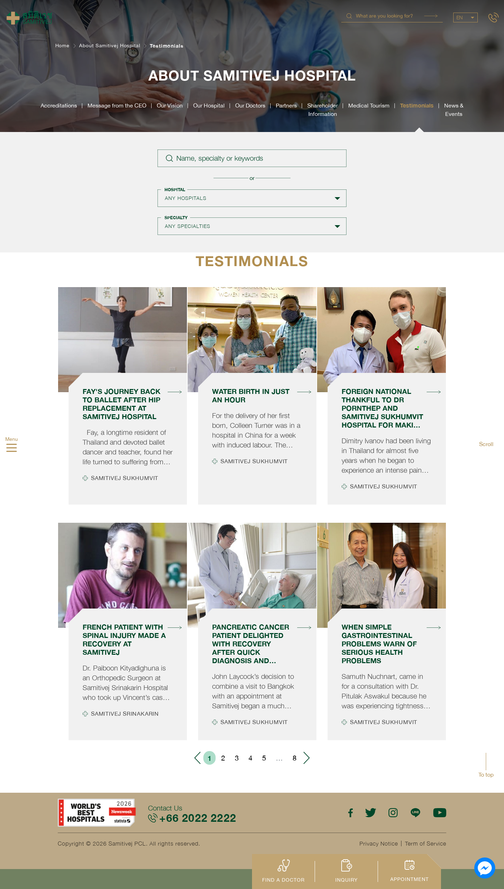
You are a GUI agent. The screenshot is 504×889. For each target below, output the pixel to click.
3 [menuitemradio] (237, 758)
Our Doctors (250, 105)
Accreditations (59, 105)
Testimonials (417, 105)
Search (431, 16)
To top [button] (485, 774)
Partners (286, 105)
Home (62, 45)
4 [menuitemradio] (250, 758)
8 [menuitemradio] (294, 758)
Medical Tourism (369, 105)
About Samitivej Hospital (109, 45)
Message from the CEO (117, 105)
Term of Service (425, 843)
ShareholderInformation (322, 109)
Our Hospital (209, 105)
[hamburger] (11, 448)
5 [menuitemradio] (264, 758)
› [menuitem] (306, 758)
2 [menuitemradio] (223, 758)
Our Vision (170, 105)
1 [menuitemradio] (209, 758)
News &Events (453, 109)
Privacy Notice (378, 843)
